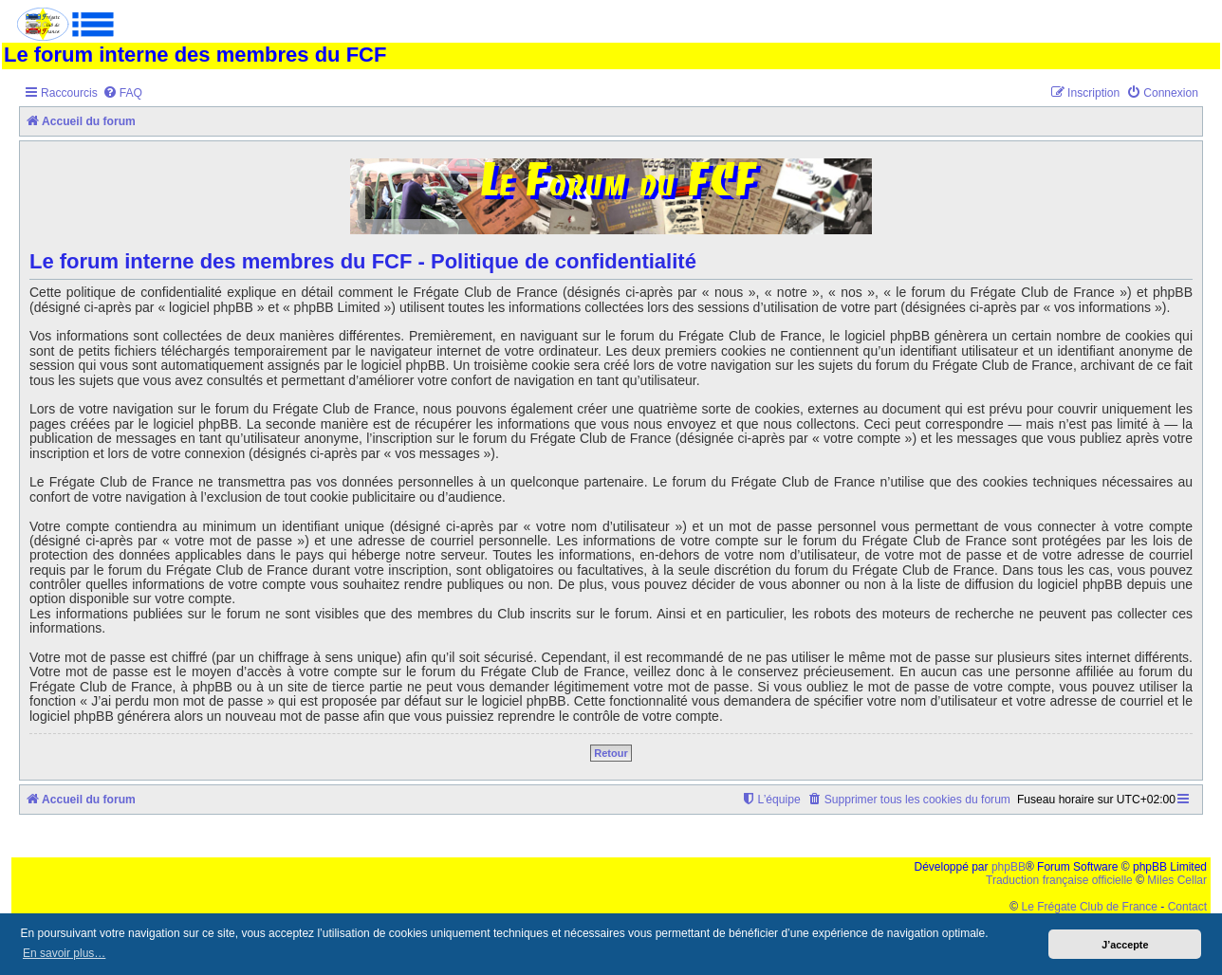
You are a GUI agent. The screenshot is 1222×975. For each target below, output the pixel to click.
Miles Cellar (1177, 880)
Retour (610, 753)
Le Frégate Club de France (1089, 906)
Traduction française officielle (1059, 880)
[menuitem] (122, 93)
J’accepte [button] (1125, 944)
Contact (1187, 906)
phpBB (1008, 867)
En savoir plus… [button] (64, 953)
